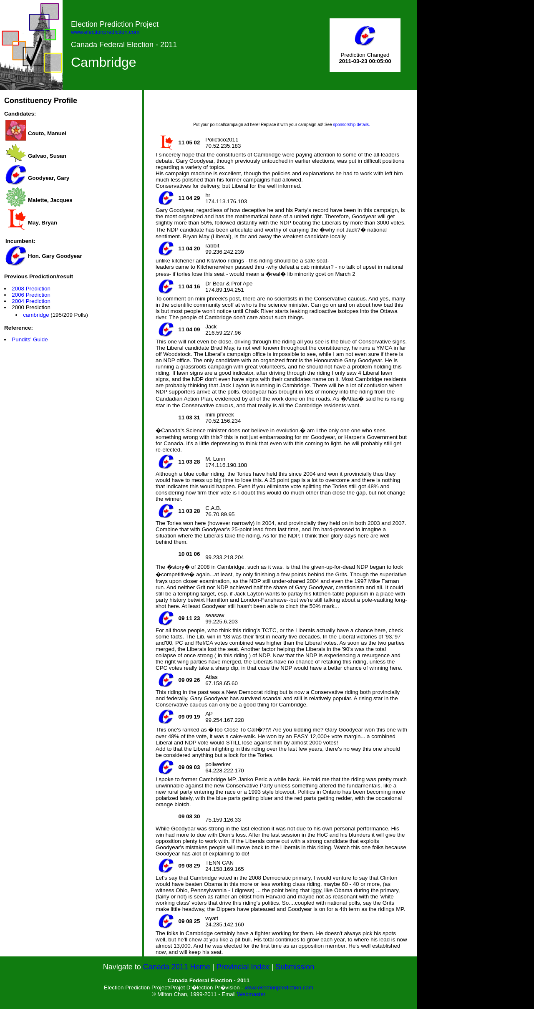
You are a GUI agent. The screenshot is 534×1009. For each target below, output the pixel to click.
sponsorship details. (351, 124)
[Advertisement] (281, 108)
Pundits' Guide (30, 339)
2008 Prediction (31, 288)
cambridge (36, 315)
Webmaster (251, 994)
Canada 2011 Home (176, 967)
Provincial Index (243, 967)
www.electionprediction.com (105, 32)
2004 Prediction (31, 301)
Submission (294, 967)
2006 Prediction (31, 295)
